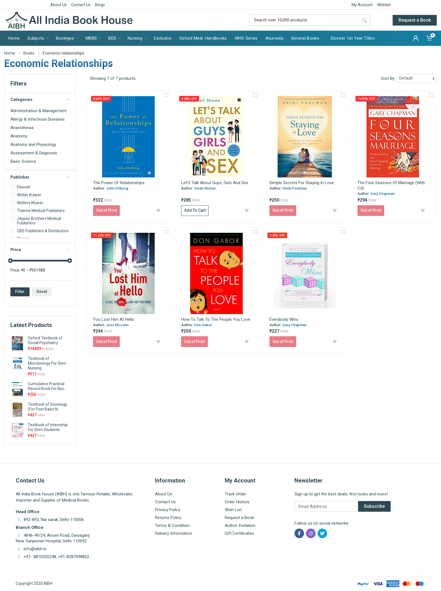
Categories (40, 99)
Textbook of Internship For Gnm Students (48, 427)
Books (28, 53)
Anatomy (18, 136)
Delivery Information (173, 533)
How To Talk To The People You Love (215, 319)
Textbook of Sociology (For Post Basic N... (47, 406)
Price (40, 249)
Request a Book (415, 20)
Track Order (235, 494)
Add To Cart (195, 210)
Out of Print (106, 210)
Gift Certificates (239, 533)
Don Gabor (203, 325)
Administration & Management (38, 110)
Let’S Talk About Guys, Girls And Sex (214, 182)
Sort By (388, 78)
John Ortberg (117, 188)
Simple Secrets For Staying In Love (301, 182)
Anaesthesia (21, 127)
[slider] (10, 260)
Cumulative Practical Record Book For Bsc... (47, 386)
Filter (20, 291)
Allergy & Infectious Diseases (37, 119)
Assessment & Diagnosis (33, 152)
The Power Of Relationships (119, 182)
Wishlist (384, 5)
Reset (42, 291)
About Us (58, 5)
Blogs (100, 5)
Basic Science (23, 161)
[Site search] (303, 20)
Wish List (233, 509)
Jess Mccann (117, 325)
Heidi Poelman (294, 188)
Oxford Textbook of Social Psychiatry (45, 340)
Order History (237, 501)
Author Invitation (240, 525)
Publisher (40, 177)
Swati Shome (205, 188)
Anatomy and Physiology (33, 144)
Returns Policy (168, 517)
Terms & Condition (172, 525)
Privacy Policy (167, 509)
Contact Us (81, 5)
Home (9, 53)
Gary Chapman (382, 193)
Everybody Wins (283, 319)
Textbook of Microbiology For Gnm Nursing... (47, 363)
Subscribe (374, 506)
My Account (362, 5)
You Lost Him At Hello (113, 319)
